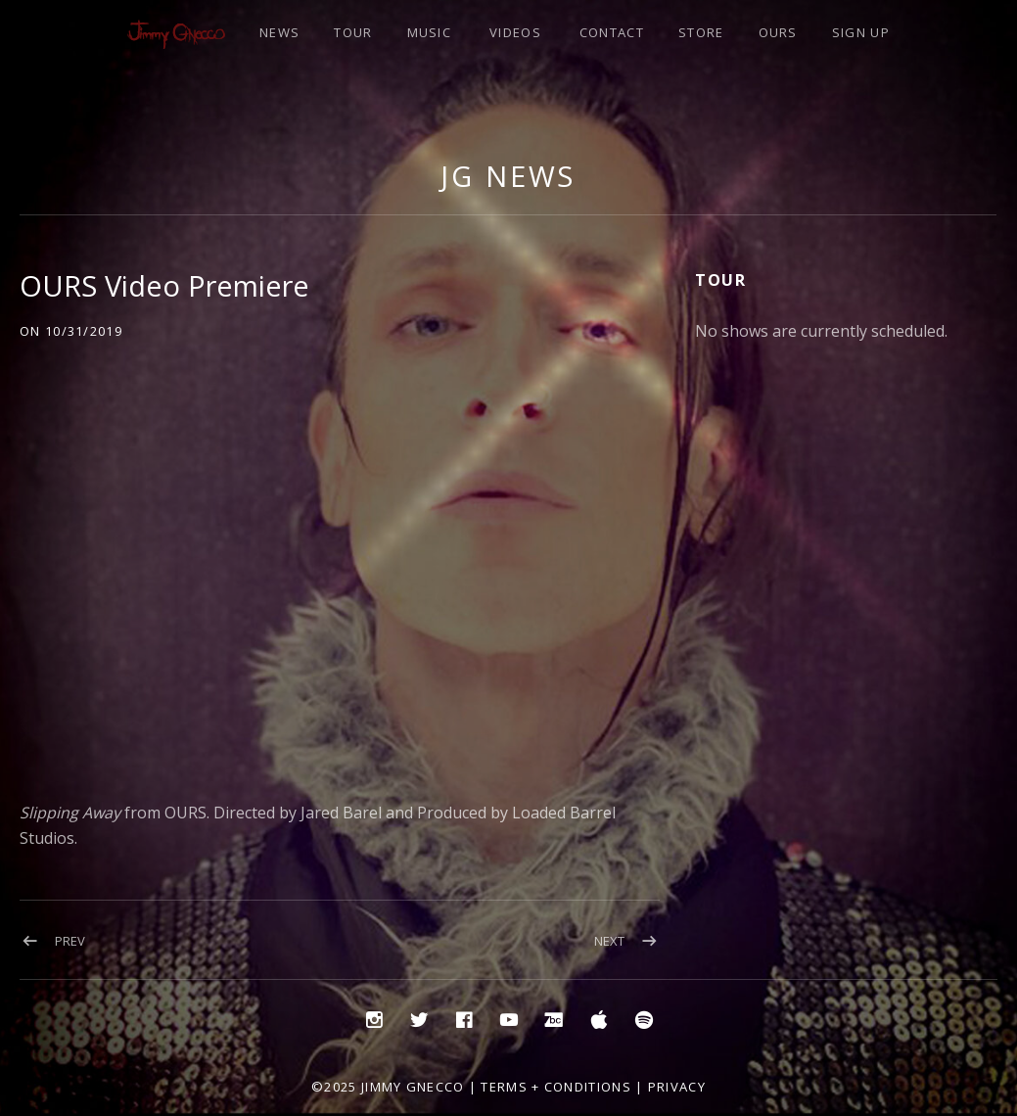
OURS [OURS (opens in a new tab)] (778, 32)
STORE (701, 32)
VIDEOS (515, 32)
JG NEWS (508, 176)
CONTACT (611, 32)
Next (609, 941)
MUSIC (429, 32)
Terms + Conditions (555, 1086)
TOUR (353, 32)
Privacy (677, 1086)
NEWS (279, 32)
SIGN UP (861, 32)
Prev (70, 941)
